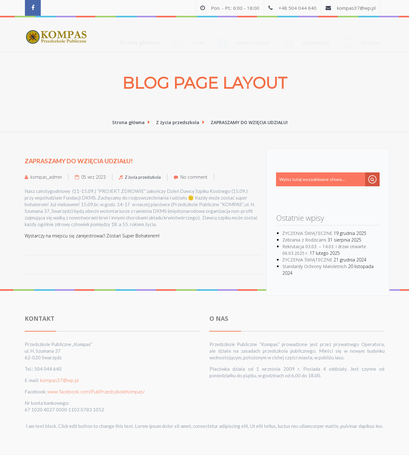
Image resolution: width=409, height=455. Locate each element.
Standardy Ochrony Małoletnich (314, 266)
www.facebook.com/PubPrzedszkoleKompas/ (96, 391)
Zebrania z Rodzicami (304, 240)
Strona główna (139, 30)
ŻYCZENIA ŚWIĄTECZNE (307, 233)
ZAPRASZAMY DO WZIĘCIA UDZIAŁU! (249, 122)
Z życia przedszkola (178, 122)
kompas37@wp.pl (356, 8)
